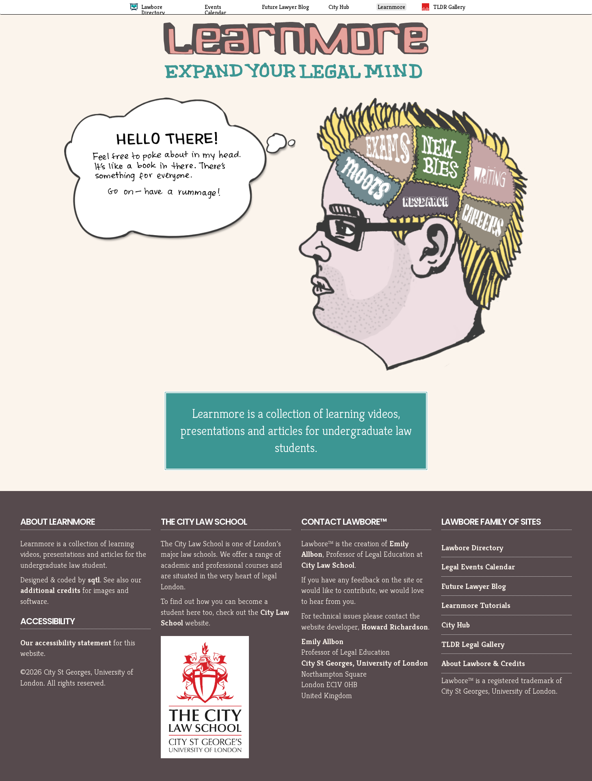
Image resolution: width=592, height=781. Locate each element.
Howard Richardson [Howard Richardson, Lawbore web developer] (394, 627)
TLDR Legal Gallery (472, 644)
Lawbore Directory (472, 547)
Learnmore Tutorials (475, 605)
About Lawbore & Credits (483, 663)
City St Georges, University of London (364, 663)
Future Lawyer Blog (473, 586)
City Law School (327, 565)
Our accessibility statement (65, 642)
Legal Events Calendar (478, 566)
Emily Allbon (322, 641)
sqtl (94, 579)
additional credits (50, 590)
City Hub (455, 625)
